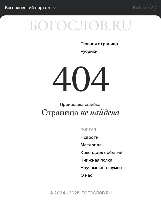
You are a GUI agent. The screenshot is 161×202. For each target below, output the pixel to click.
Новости (90, 137)
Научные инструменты (104, 167)
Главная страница (99, 43)
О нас (87, 175)
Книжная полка (96, 160)
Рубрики (89, 51)
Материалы (92, 145)
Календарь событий (101, 152)
